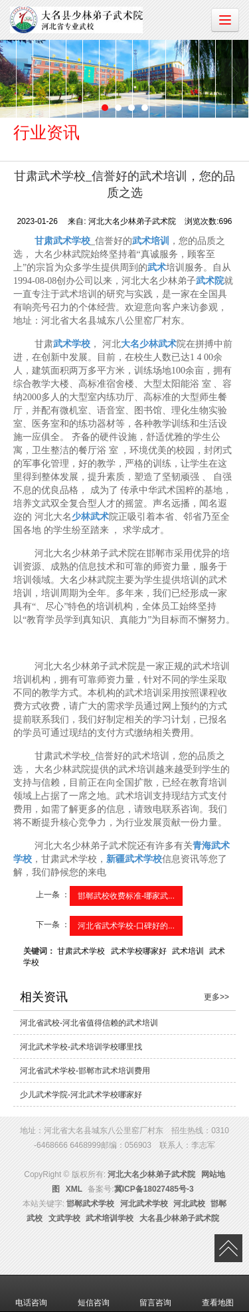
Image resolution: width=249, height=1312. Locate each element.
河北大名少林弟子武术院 (151, 1174)
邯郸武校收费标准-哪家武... (126, 896)
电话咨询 (31, 1293)
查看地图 (218, 1293)
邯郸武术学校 (90, 1203)
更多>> (216, 997)
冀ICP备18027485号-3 (154, 1189)
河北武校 (189, 1203)
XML (74, 1189)
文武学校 (64, 1218)
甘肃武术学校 (81, 951)
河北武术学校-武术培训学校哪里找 (81, 1046)
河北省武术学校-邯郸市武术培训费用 (85, 1070)
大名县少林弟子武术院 (179, 1218)
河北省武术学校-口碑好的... (126, 925)
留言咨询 (155, 1293)
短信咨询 (94, 1293)
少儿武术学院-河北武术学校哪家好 (81, 1094)
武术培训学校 (109, 1218)
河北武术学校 (144, 1203)
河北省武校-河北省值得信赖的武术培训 (89, 1023)
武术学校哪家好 (139, 951)
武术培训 (188, 951)
